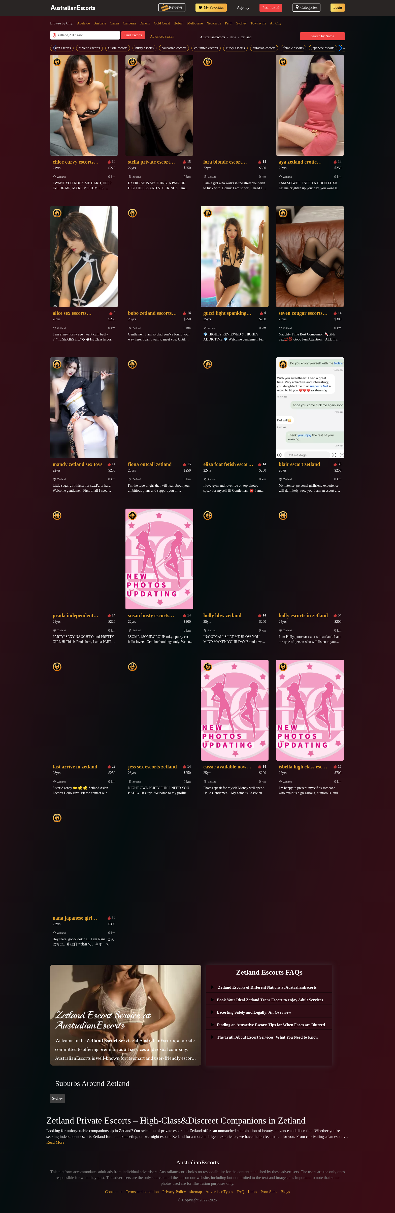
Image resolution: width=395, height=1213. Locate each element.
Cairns (114, 23)
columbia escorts (206, 48)
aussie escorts (117, 48)
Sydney (241, 23)
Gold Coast (162, 23)
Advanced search (162, 36)
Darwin (145, 23)
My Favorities (211, 8)
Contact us (113, 1192)
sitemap (195, 1192)
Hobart (178, 23)
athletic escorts (89, 48)
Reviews (172, 7)
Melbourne (195, 23)
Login (338, 7)
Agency (243, 7)
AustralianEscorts (212, 37)
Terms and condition (142, 1192)
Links (252, 1192)
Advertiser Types (219, 1192)
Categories (306, 7)
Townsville (258, 23)
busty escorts (144, 48)
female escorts (293, 48)
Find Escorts (133, 35)
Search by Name (322, 36)
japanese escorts (323, 48)
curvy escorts (235, 48)
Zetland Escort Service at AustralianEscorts (102, 1020)
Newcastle (214, 23)
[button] (339, 48)
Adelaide (83, 23)
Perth (229, 23)
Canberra (129, 23)
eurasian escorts (264, 48)
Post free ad (270, 8)
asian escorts (62, 48)
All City (276, 23)
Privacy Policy (174, 1192)
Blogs (285, 1192)
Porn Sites (268, 1192)
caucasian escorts (174, 48)
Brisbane (99, 23)
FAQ (240, 1192)
